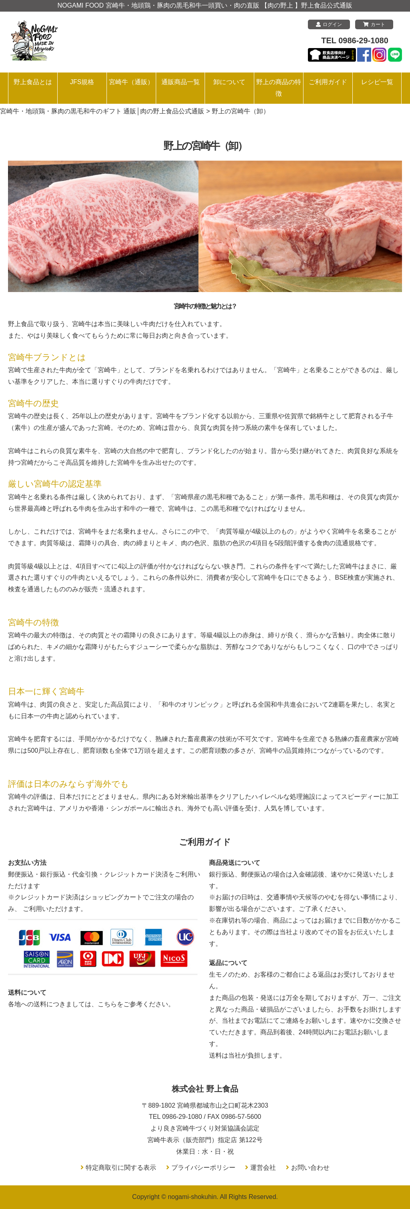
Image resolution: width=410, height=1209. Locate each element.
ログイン (329, 24)
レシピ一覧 (377, 82)
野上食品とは (33, 82)
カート (374, 24)
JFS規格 (82, 82)
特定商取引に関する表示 (121, 1167)
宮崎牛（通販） (131, 82)
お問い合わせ (310, 1167)
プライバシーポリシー (203, 1167)
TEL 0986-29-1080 (354, 40)
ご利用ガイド (328, 82)
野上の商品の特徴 (278, 88)
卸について (229, 82)
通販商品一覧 (180, 82)
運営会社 (263, 1167)
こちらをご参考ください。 (136, 1004)
